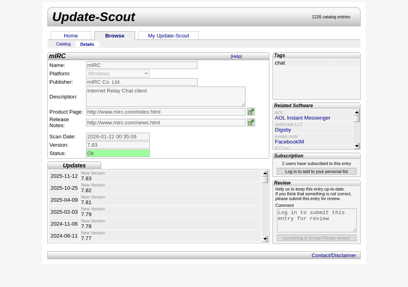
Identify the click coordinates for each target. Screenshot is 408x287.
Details (87, 44)
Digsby (283, 130)
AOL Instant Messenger (303, 118)
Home (71, 36)
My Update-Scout (168, 36)
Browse (114, 36)
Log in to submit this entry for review (317, 220)
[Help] (236, 56)
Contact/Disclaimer (334, 255)
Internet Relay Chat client (165, 96)
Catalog (63, 43)
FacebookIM (289, 142)
